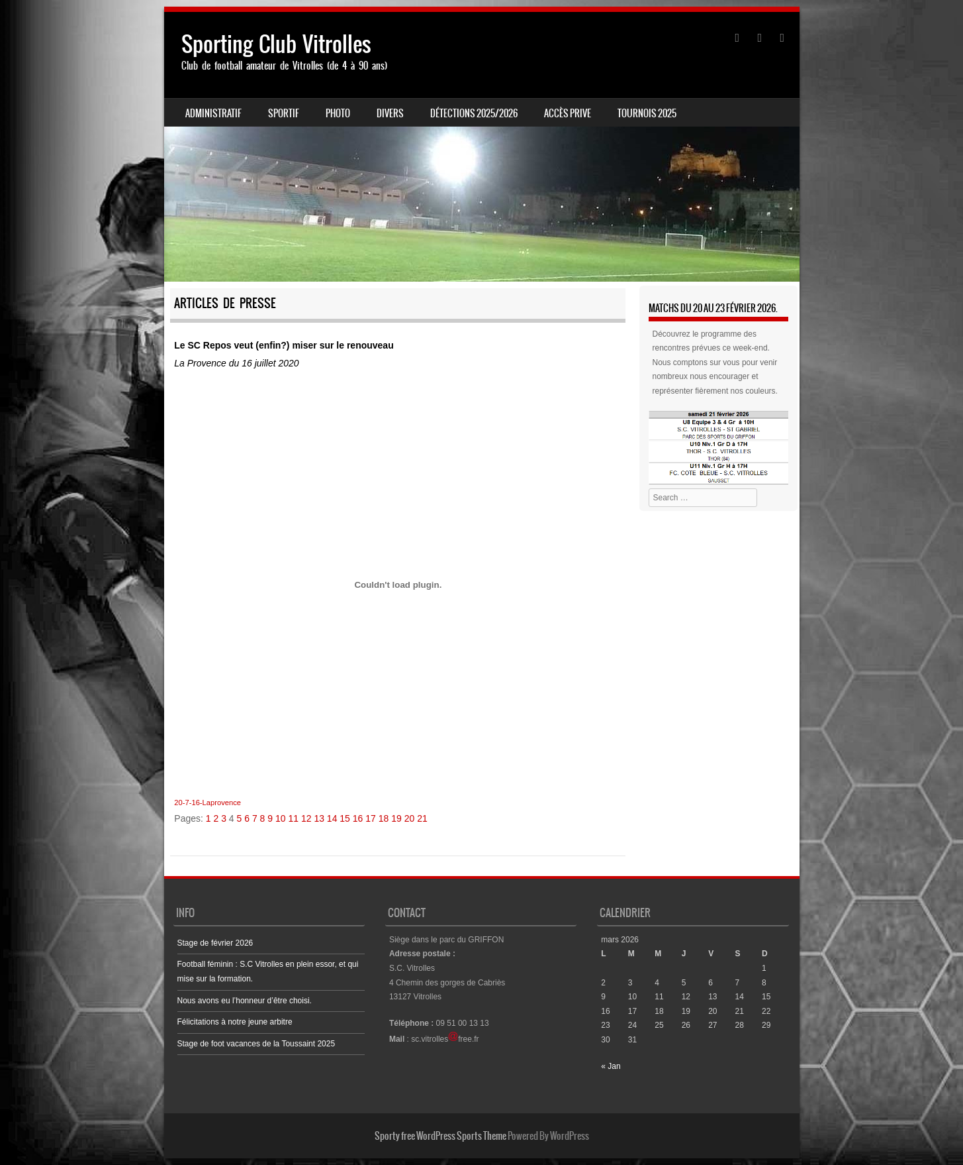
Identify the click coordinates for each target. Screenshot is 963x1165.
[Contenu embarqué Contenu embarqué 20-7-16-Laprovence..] (397, 584)
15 (345, 818)
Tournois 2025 (647, 113)
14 (332, 818)
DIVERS (390, 113)
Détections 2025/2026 (474, 113)
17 (370, 818)
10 (280, 818)
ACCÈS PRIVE (567, 113)
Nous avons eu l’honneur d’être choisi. (244, 1000)
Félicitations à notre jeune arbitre (235, 1021)
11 (293, 818)
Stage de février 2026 (215, 943)
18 (384, 818)
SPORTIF (283, 113)
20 (409, 818)
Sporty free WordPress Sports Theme (440, 1136)
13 (319, 818)
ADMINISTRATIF (213, 113)
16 (358, 818)
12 (306, 818)
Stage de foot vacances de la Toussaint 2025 (256, 1043)
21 (422, 818)
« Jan (610, 1066)
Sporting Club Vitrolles (276, 44)
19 (396, 818)
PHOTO (338, 113)
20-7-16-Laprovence (207, 802)
